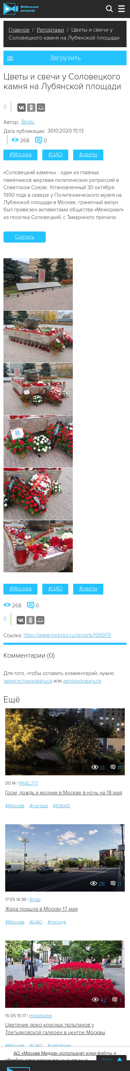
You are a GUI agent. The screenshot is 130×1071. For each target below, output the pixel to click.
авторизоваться (82, 681)
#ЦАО (55, 154)
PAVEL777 (28, 783)
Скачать (24, 237)
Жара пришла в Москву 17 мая (41, 909)
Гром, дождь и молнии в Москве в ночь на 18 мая (63, 793)
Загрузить (65, 58)
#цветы (88, 154)
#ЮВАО (61, 806)
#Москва (20, 154)
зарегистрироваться (27, 681)
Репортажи (50, 29)
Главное (19, 29)
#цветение (59, 1045)
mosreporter (40, 1016)
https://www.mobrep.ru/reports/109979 (67, 635)
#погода (38, 806)
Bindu (27, 122)
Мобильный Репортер (20, 9)
